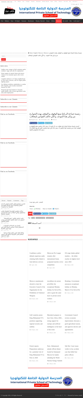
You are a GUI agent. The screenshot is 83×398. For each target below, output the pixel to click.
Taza (23, 1)
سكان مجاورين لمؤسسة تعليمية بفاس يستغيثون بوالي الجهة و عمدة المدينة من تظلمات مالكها (13, 212)
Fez (15, 1)
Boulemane (38, 1)
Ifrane (51, 1)
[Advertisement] (41, 36)
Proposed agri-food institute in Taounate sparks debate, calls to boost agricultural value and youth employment (13, 91)
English (36, 53)
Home (30, 53)
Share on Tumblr (47, 208)
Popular (9, 200)
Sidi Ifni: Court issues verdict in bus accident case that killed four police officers (72, 350)
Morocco (60, 1)
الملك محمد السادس (40, 218)
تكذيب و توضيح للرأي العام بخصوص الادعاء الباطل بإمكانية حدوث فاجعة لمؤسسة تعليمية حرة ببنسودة (13, 205)
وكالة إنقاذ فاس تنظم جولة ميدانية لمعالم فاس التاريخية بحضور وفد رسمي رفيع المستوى (12, 234)
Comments (16, 200)
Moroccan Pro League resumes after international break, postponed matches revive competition (55, 259)
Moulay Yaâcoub (45, 1)
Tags (22, 200)
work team (74, 1)
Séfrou (55, 1)
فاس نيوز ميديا (34, 202)
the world (66, 1)
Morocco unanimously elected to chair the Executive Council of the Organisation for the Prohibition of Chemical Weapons (37, 288)
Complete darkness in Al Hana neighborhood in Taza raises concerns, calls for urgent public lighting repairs (13, 80)
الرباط (33, 218)
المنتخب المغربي (50, 218)
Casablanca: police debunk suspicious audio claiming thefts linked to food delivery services (37, 257)
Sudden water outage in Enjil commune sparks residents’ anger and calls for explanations (13, 70)
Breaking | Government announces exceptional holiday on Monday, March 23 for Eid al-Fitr (72, 285)
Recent (3, 200)
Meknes (19, 1)
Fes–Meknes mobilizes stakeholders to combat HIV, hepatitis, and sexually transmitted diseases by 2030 (13, 85)
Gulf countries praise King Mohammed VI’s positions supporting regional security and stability (37, 321)
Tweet (31, 208)
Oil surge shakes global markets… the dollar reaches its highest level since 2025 (72, 257)
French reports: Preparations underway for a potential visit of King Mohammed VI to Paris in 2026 (37, 352)
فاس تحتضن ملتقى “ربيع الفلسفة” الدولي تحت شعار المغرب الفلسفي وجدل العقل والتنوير (12, 220)
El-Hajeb (27, 1)
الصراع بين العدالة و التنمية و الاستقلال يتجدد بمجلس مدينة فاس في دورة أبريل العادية (12, 227)
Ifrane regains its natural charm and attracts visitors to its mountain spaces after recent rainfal (12, 75)
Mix (70, 1)
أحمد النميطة (34, 120)
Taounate (33, 1)
